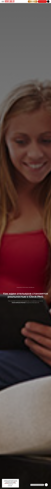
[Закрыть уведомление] (18, 479)
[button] (42, 1)
